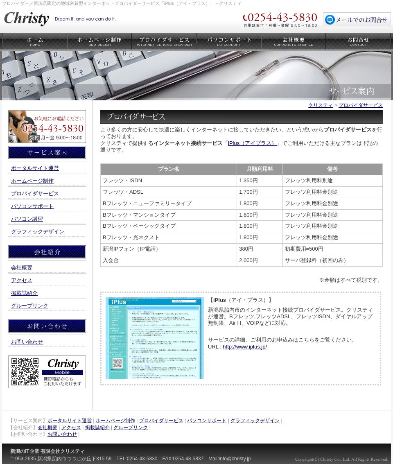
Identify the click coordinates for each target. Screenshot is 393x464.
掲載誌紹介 (24, 293)
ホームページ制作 (99, 42)
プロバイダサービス (164, 42)
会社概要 (293, 42)
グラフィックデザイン (37, 232)
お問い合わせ (358, 42)
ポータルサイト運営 (35, 168)
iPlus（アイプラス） (252, 143)
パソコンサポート (228, 42)
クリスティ (320, 105)
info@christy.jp (235, 459)
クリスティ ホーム (34, 42)
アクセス (21, 280)
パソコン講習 (27, 219)
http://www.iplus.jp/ (245, 347)
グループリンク (29, 306)
